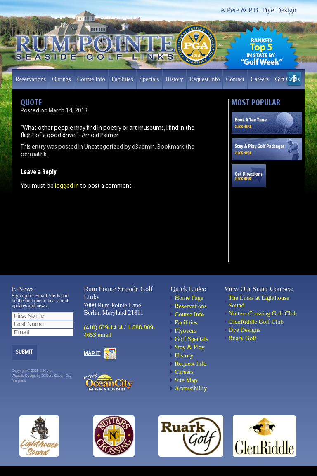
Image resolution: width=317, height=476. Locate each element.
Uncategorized (103, 147)
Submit (24, 352)
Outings (61, 79)
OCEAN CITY (267, 220)
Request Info (204, 79)
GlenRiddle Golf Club (256, 321)
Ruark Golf (243, 338)
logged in (67, 186)
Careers (260, 79)
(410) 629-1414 (103, 327)
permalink (34, 155)
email (104, 334)
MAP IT (92, 353)
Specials (149, 79)
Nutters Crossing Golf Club (263, 313)
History (174, 79)
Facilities (122, 79)
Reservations (30, 79)
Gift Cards (287, 79)
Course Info (91, 79)
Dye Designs (244, 330)
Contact (235, 79)
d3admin (143, 147)
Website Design (24, 375)
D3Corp (47, 375)
